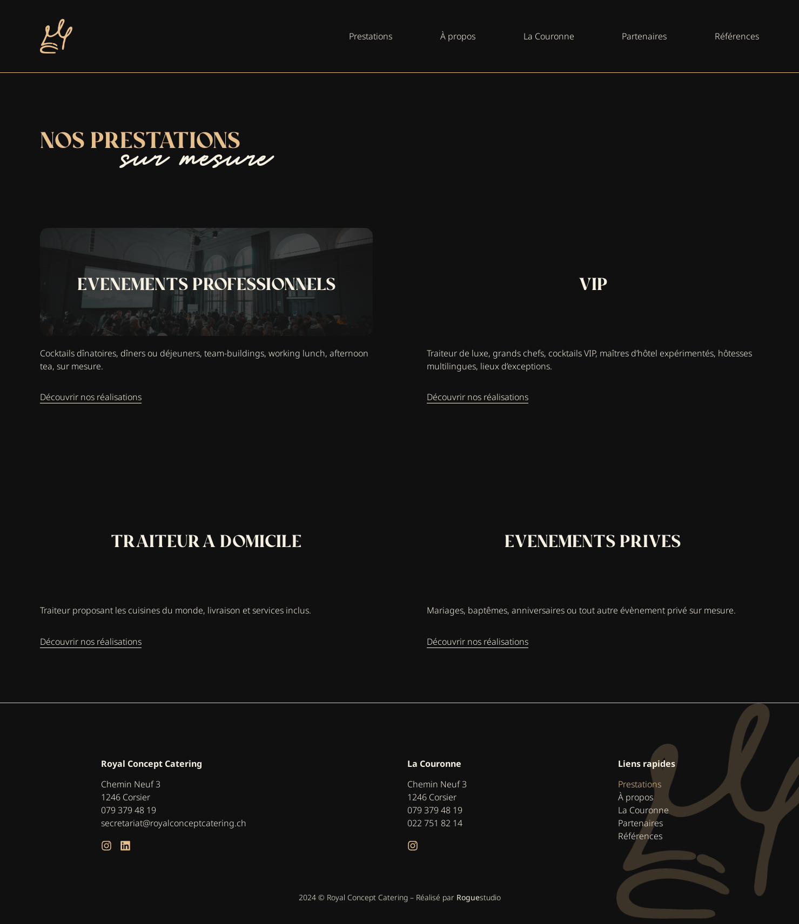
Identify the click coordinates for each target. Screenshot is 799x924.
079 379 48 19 (128, 810)
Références (640, 836)
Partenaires (640, 823)
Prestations (639, 784)
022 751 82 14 (434, 823)
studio (478, 897)
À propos (635, 797)
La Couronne (643, 810)
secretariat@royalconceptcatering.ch (173, 823)
